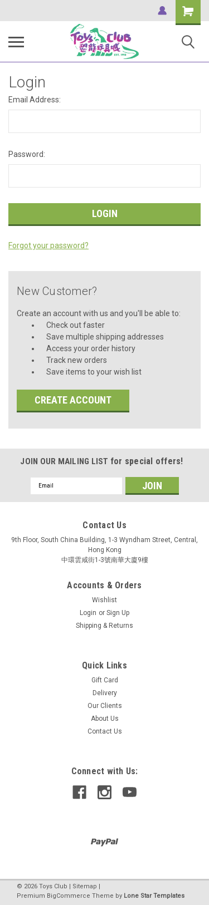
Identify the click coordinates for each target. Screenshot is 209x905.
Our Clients (105, 706)
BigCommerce (68, 895)
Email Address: (34, 99)
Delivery (105, 693)
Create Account (73, 400)
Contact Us (105, 731)
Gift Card (104, 680)
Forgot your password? (48, 245)
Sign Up (117, 613)
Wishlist (104, 600)
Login (88, 613)
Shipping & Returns (104, 625)
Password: (26, 154)
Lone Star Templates (154, 895)
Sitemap (84, 886)
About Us (105, 718)
